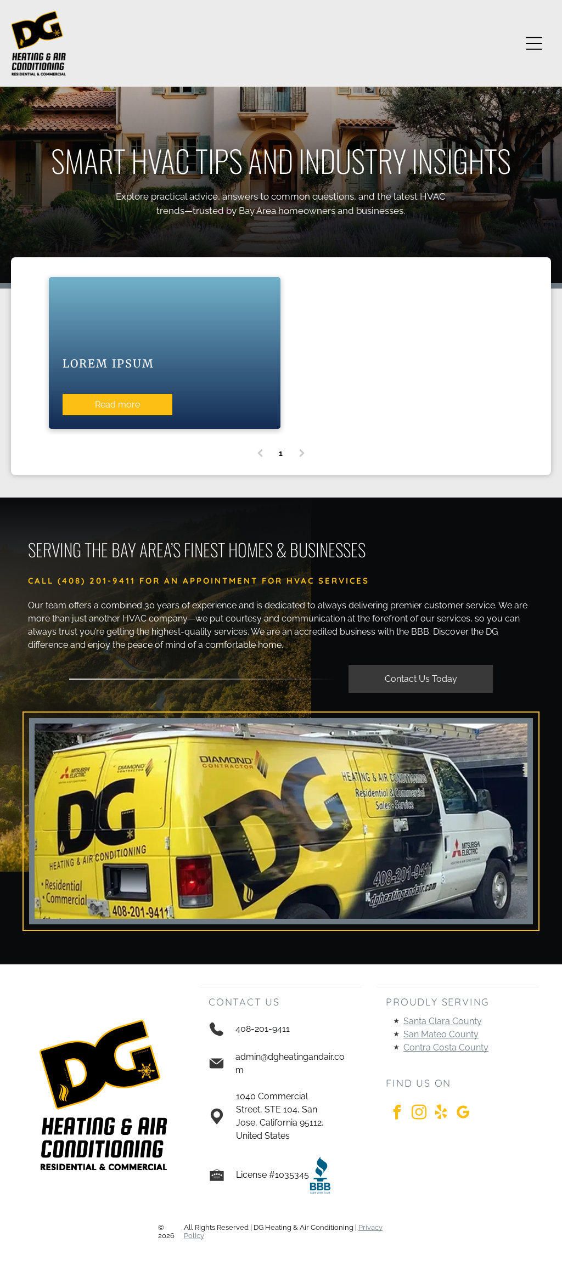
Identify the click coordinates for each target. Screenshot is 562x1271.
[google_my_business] (463, 1113)
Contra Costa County (445, 1047)
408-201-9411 (262, 1029)
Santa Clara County (442, 1021)
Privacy (370, 1227)
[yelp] (441, 1113)
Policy (194, 1236)
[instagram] (419, 1113)
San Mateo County (441, 1034)
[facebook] (397, 1113)
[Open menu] (534, 43)
